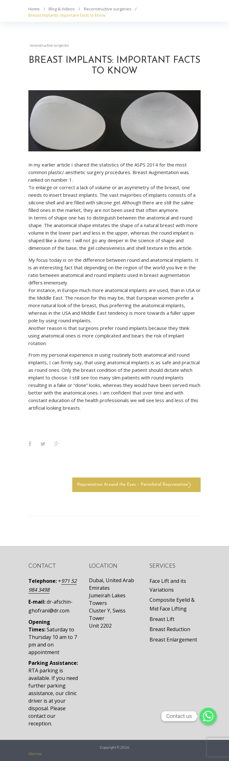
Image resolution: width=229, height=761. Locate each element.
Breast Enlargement (173, 639)
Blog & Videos (62, 9)
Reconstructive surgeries (108, 9)
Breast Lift (162, 619)
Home (34, 9)
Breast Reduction (170, 629)
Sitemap (35, 753)
